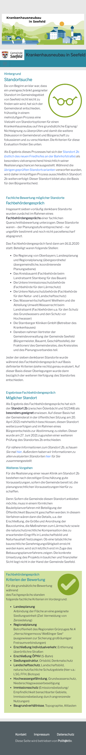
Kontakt (20, 734)
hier (19, 452)
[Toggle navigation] (5, 63)
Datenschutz (65, 734)
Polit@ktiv (65, 741)
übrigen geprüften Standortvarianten (29, 170)
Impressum (41, 734)
